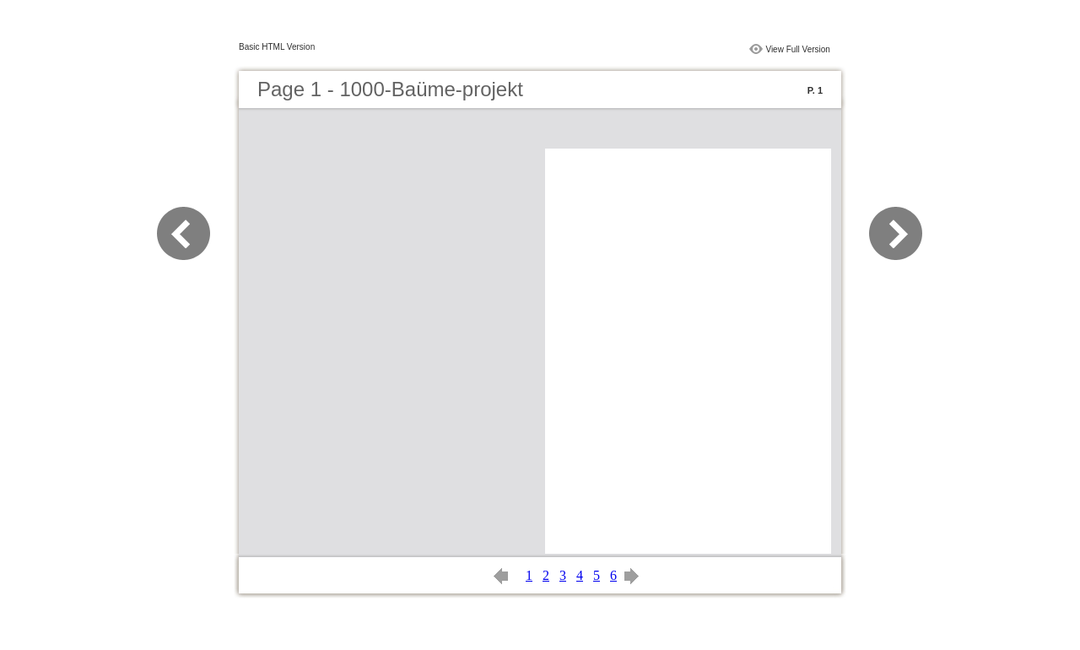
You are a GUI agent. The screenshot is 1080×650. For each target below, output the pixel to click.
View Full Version (797, 49)
